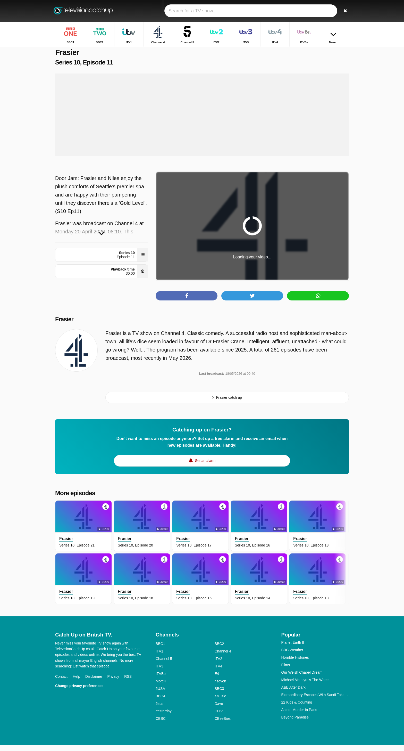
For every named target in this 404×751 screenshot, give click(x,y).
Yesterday (164, 717)
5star (160, 709)
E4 (217, 679)
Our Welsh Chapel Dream (302, 678)
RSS (128, 682)
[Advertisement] (202, 121)
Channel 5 (164, 664)
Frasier (64, 325)
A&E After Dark (293, 693)
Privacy (113, 682)
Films (285, 670)
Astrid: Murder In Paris (299, 715)
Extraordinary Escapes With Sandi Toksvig (315, 700)
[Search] (343, 11)
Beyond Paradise (295, 723)
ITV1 (159, 657)
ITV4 (218, 672)
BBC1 (160, 649)
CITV (219, 717)
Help (76, 682)
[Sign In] (326, 11)
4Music (220, 702)
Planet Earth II (292, 648)
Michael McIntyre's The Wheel (305, 685)
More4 (161, 687)
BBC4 (160, 702)
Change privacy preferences (79, 691)
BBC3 (219, 694)
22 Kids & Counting (296, 708)
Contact (61, 682)
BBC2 (219, 649)
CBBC (161, 724)
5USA (160, 694)
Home (293, 51)
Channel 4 (223, 657)
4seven (220, 687)
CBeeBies (223, 724)
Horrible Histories (295, 663)
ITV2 (218, 664)
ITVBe (161, 679)
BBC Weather (292, 656)
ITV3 (159, 672)
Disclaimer (93, 682)
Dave (219, 709)
